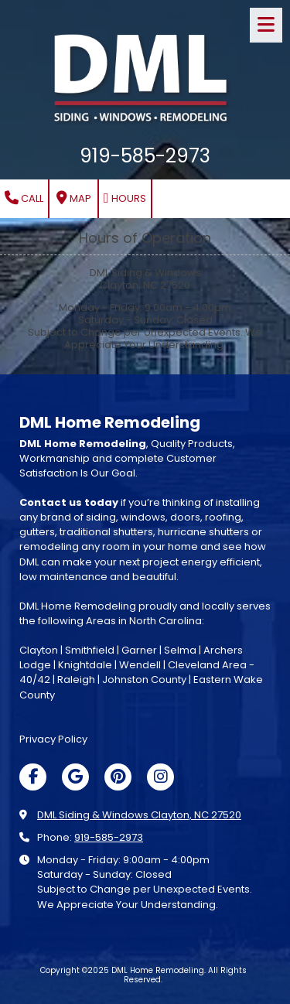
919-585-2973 (108, 837)
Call (24, 198)
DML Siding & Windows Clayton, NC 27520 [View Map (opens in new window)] (139, 815)
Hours (125, 198)
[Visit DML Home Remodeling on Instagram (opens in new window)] (160, 777)
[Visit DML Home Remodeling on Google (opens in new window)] (75, 777)
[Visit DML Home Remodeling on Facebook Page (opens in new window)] (32, 777)
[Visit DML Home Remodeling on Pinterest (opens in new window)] (117, 777)
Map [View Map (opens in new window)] (73, 198)
